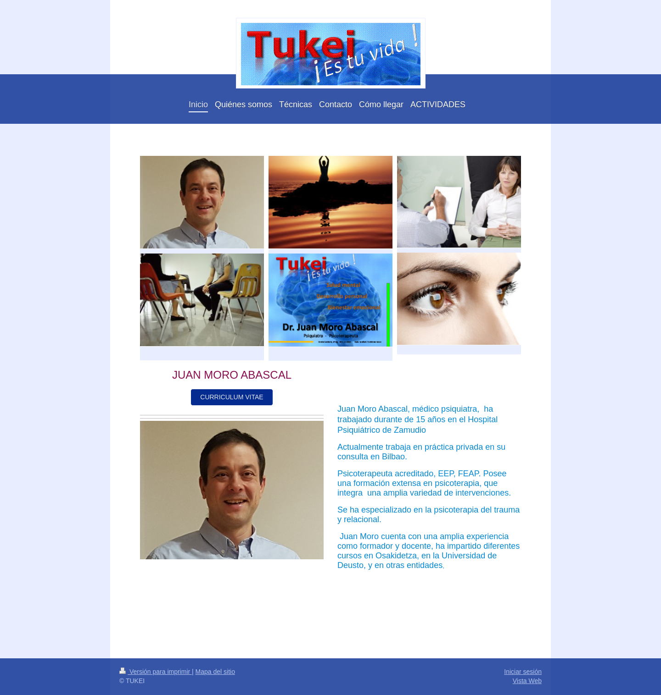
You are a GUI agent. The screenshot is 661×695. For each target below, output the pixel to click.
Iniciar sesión (523, 671)
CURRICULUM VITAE (231, 397)
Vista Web (527, 680)
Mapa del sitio (215, 671)
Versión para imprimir (155, 671)
